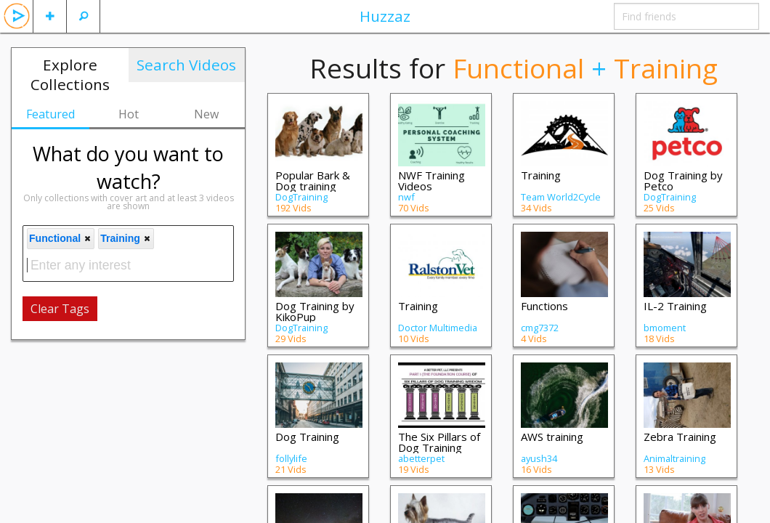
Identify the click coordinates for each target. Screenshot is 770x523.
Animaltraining (674, 458)
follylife (291, 458)
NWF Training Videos (431, 180)
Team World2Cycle (561, 196)
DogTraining (301, 196)
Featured (50, 114)
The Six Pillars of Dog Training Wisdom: (439, 447)
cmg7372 (540, 327)
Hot (128, 114)
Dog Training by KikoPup (314, 311)
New (206, 114)
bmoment (665, 327)
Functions (544, 306)
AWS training (552, 436)
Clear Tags (60, 309)
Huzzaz (385, 16)
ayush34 (539, 458)
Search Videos (186, 64)
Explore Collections (70, 74)
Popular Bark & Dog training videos (312, 186)
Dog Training (307, 436)
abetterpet (421, 458)
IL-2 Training (675, 306)
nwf (406, 196)
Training (541, 175)
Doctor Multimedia (437, 327)
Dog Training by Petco (683, 180)
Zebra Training (680, 436)
